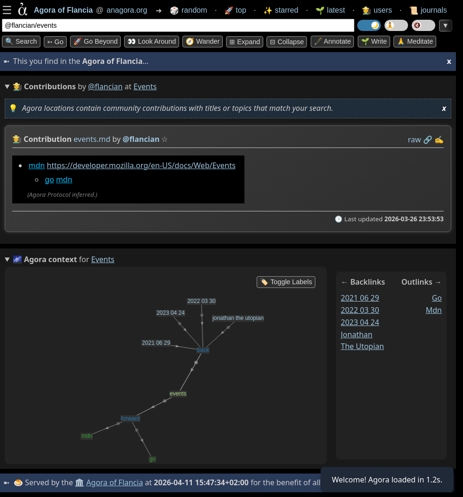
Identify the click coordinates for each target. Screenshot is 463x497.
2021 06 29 (360, 298)
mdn (37, 165)
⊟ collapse (287, 42)
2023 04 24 (360, 322)
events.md (92, 139)
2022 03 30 (360, 310)
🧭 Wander (203, 41)
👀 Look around (151, 41)
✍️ (439, 139)
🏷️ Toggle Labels (286, 282)
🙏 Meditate (415, 41)
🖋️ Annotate (332, 41)
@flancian (105, 86)
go (49, 179)
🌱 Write (374, 41)
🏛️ (79, 482)
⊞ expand (244, 42)
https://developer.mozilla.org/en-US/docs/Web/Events (141, 165)
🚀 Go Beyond (95, 41)
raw (414, 139)
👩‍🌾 (17, 139)
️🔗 (427, 139)
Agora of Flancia (114, 482)
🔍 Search (21, 41)
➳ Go (55, 42)
